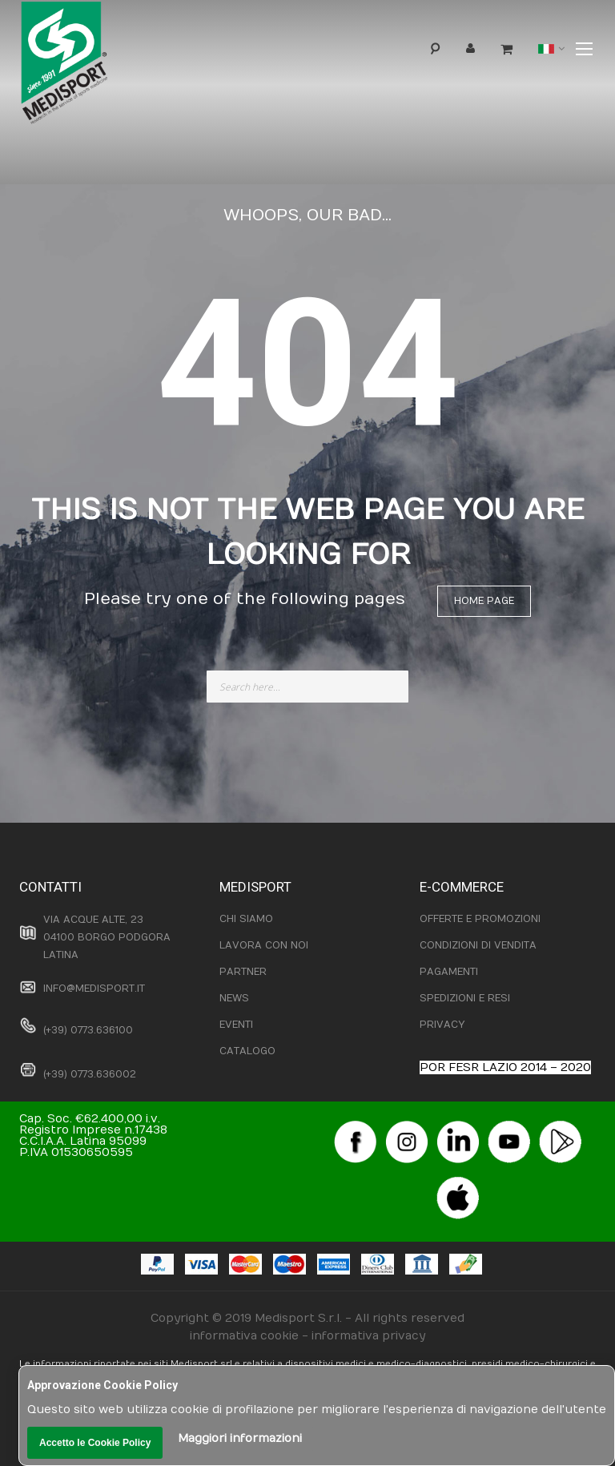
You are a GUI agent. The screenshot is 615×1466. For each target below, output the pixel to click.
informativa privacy (368, 1336)
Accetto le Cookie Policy (95, 1442)
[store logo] (90, 67)
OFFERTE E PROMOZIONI (480, 918)
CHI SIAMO (246, 918)
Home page (484, 600)
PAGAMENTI (449, 971)
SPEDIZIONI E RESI (465, 998)
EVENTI (236, 1024)
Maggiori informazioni (240, 1438)
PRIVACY (442, 1024)
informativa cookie (244, 1336)
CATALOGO (247, 1051)
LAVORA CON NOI (263, 945)
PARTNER (243, 971)
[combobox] (307, 687)
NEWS (234, 998)
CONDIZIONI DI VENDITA (478, 945)
